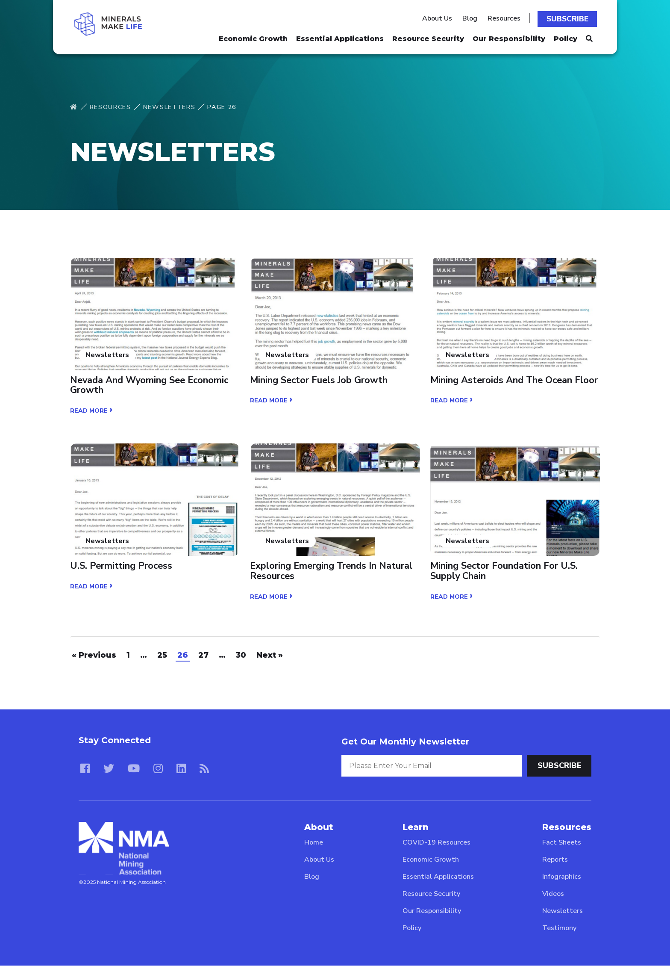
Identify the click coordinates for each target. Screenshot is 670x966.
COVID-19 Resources (436, 843)
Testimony (559, 928)
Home (313, 843)
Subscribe (568, 17)
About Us (439, 17)
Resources (506, 17)
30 (241, 655)
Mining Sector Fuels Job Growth (319, 380)
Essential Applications (340, 36)
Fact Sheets (561, 843)
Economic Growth (253, 36)
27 (203, 655)
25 (162, 655)
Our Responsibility (509, 36)
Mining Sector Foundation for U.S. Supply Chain (504, 571)
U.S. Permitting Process (121, 566)
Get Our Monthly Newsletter (405, 742)
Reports (555, 860)
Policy (565, 36)
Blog (471, 17)
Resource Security (428, 36)
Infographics (561, 877)
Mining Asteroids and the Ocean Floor (514, 380)
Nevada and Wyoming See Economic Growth (151, 385)
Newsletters (169, 107)
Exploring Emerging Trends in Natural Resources (332, 571)
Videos (553, 894)
